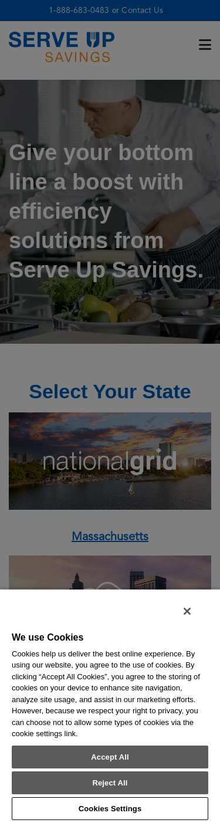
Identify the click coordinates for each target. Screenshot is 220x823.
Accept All (109, 757)
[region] (110, 705)
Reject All (109, 782)
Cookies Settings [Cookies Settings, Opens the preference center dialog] (110, 808)
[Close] (187, 611)
